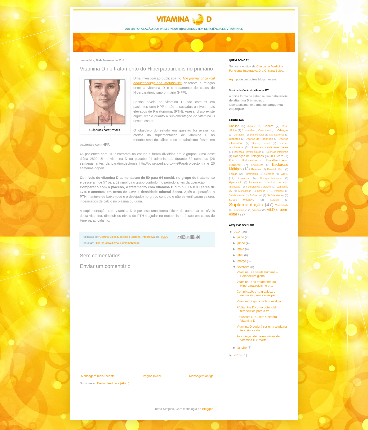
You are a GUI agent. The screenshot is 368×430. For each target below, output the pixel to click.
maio (241, 249)
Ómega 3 (262, 191)
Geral (284, 174)
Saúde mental (237, 195)
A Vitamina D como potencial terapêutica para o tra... (256, 309)
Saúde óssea (275, 195)
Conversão (248, 130)
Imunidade (255, 182)
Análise (234, 126)
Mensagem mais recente (98, 376)
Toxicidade (281, 205)
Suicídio (274, 199)
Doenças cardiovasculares (269, 147)
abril (241, 255)
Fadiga (233, 173)
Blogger (207, 409)
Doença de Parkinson (259, 138)
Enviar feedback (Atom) (113, 383)
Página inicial (152, 376)
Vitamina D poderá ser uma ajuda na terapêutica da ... (262, 328)
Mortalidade (244, 191)
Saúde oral (256, 195)
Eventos (256, 169)
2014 (238, 231)
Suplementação (129, 242)
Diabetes (234, 138)
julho (241, 237)
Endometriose (250, 160)
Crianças (282, 130)
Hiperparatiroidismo (107, 242)
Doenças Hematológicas (247, 152)
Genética (269, 174)
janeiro (243, 347)
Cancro (269, 126)
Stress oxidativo (241, 199)
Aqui (232, 79)
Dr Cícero (276, 156)
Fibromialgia (251, 174)
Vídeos (256, 209)
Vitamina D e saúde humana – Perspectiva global (257, 274)
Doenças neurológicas (248, 156)
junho (242, 243)
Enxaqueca (257, 165)
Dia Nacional (276, 134)
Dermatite (239, 134)
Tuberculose (240, 210)
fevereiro (244, 267)
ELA (231, 160)
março (242, 261)
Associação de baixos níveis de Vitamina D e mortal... (258, 338)
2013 (238, 355)
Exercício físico (275, 169)
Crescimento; (265, 130)
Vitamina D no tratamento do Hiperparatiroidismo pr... (256, 283)
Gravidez (243, 178)
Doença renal (261, 143)
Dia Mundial (257, 134)
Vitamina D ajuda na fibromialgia (259, 301)
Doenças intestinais (277, 152)
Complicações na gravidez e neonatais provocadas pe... (257, 293)
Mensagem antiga (201, 376)
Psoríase (279, 191)
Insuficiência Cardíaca (258, 186)
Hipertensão (235, 182)
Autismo (251, 126)
